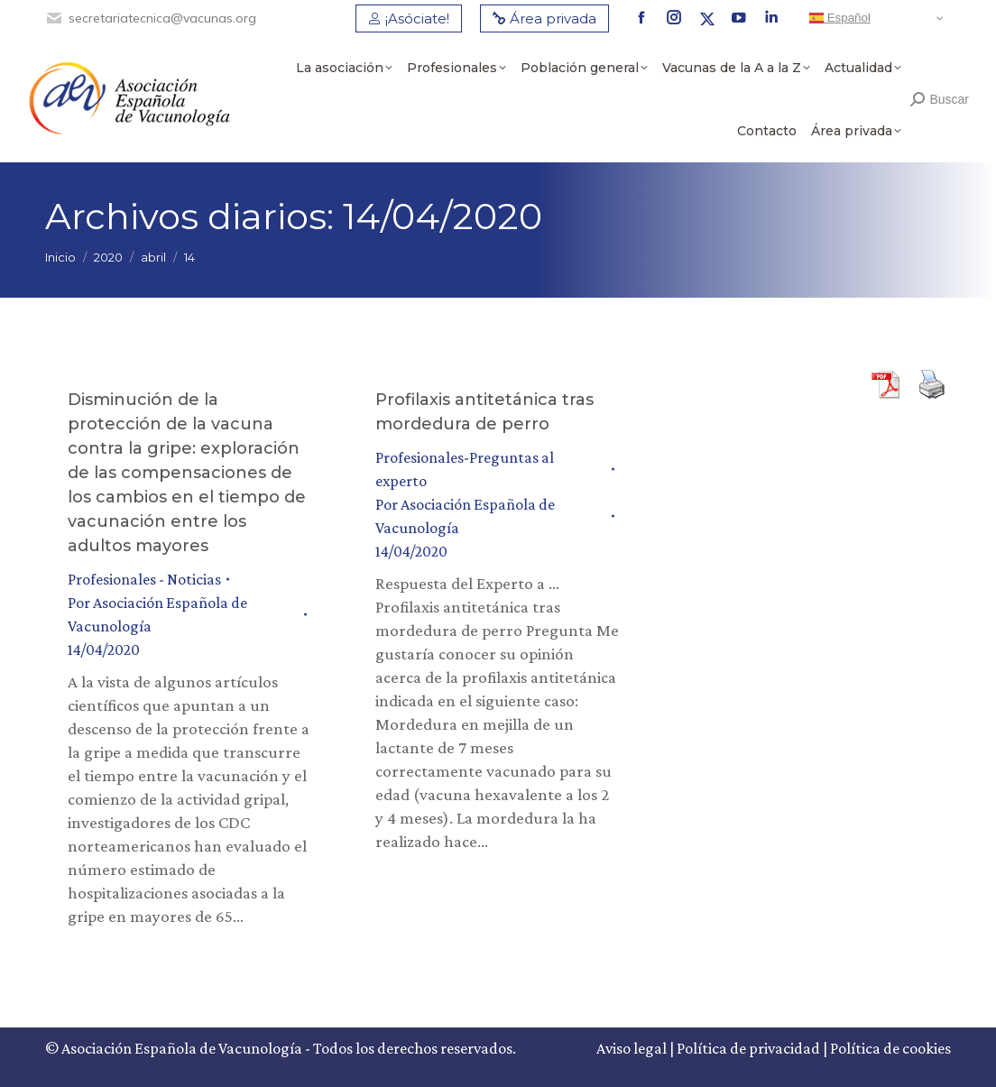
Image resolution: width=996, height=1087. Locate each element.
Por (157, 614)
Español (840, 18)
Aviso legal (631, 1048)
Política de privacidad (748, 1048)
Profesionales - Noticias (144, 579)
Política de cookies (890, 1048)
